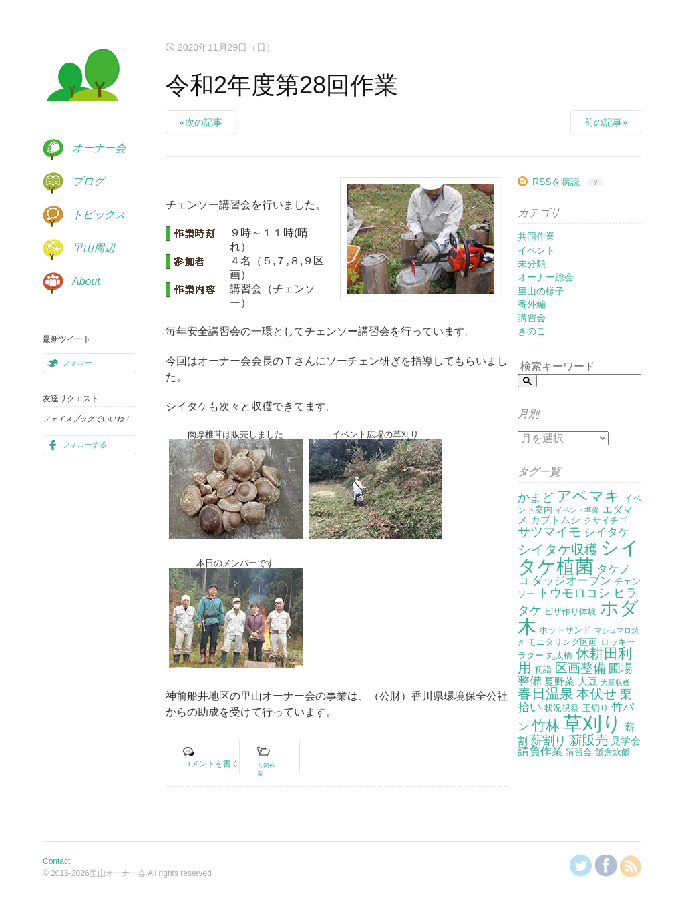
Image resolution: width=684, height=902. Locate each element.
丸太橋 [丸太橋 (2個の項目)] (559, 655)
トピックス (99, 214)
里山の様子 (541, 291)
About (86, 281)
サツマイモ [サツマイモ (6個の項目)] (549, 532)
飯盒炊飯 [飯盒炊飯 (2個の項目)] (612, 752)
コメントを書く (211, 763)
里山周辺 (93, 248)
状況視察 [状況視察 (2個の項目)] (561, 708)
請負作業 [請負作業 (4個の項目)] (540, 751)
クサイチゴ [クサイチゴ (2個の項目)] (605, 520)
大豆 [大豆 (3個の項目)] (588, 681)
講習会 (532, 317)
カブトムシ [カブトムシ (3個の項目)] (555, 519)
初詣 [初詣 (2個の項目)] (543, 669)
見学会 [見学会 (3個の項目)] (626, 740)
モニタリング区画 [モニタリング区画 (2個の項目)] (562, 642)
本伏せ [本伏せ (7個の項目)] (596, 693)
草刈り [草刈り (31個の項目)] (592, 723)
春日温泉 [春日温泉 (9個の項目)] (546, 694)
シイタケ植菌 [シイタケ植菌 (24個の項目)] (578, 557)
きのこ (532, 331)
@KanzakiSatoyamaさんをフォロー (581, 866)
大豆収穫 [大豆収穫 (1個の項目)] (615, 682)
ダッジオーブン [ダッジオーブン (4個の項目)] (571, 580)
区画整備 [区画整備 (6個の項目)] (580, 668)
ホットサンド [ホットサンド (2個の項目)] (565, 630)
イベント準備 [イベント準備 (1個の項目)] (577, 510)
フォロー (77, 363)
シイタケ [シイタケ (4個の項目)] (606, 532)
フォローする (84, 445)
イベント (536, 250)
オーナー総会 (546, 277)
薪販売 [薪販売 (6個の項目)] (589, 740)
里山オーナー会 (83, 77)
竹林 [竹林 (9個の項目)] (546, 726)
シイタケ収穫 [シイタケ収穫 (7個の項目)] (558, 549)
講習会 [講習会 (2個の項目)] (579, 752)
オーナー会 (99, 148)
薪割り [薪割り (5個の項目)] (548, 740)
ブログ (88, 181)
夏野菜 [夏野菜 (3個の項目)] (559, 681)
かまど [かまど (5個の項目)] (536, 497)
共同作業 (536, 236)
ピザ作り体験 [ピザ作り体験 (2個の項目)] (570, 611)
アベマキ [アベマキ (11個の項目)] (588, 496)
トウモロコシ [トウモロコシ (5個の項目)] (574, 593)
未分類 (532, 263)
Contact (56, 861)
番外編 (532, 304)
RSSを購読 (556, 181)
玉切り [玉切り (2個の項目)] (595, 708)
